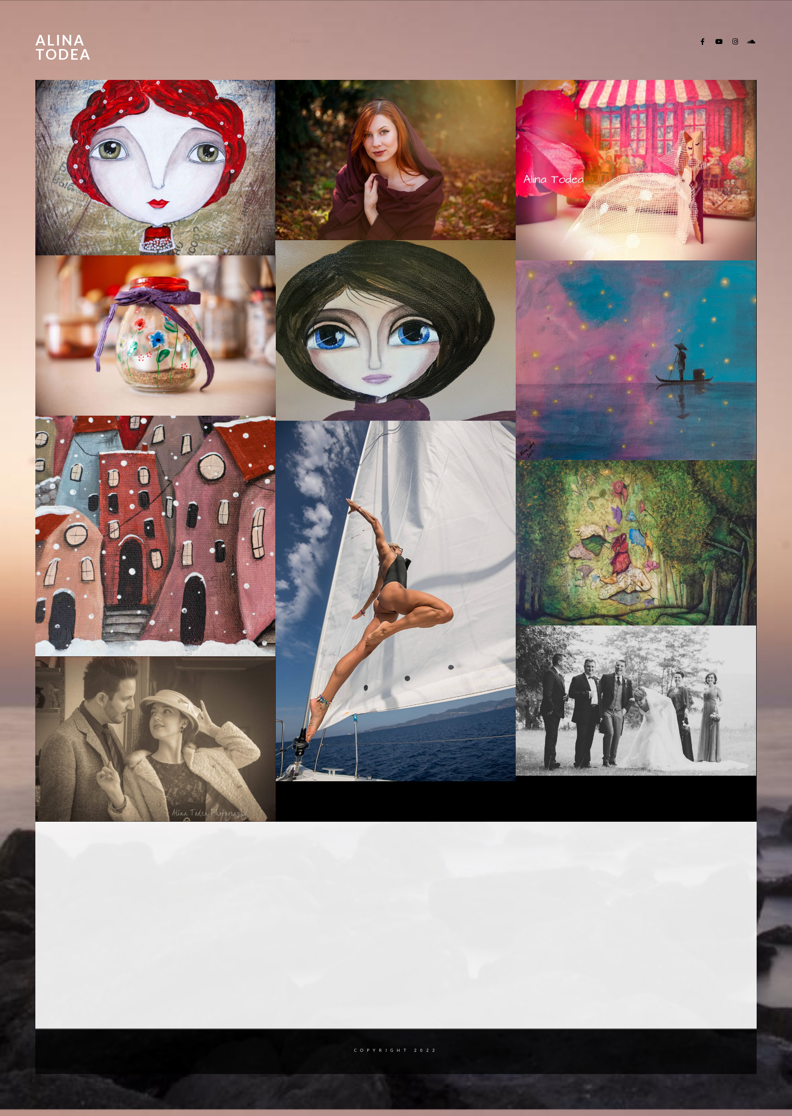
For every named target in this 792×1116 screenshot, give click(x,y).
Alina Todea (63, 47)
